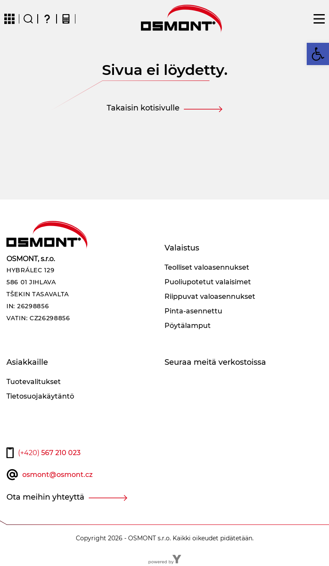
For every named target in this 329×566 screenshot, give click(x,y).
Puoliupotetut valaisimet (207, 282)
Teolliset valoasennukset (206, 267)
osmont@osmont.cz (57, 475)
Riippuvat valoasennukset (209, 296)
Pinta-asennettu (193, 311)
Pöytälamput (187, 326)
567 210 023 (49, 453)
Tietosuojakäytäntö (40, 396)
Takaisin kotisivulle (143, 108)
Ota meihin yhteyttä (45, 497)
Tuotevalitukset (33, 382)
